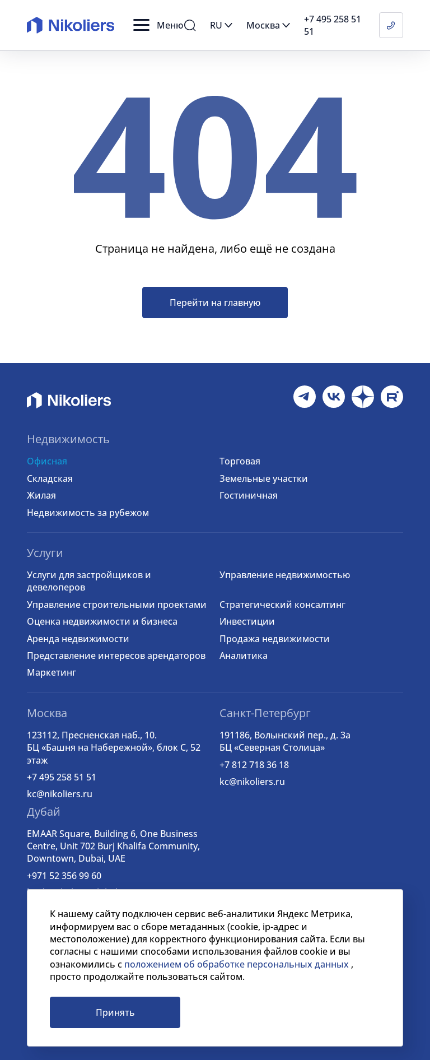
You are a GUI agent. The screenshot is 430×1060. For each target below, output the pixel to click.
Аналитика (243, 655)
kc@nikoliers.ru (59, 794)
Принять (115, 1012)
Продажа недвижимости (274, 639)
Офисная (47, 461)
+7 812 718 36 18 (254, 765)
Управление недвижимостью (284, 575)
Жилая (41, 495)
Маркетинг (51, 672)
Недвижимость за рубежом (88, 512)
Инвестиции (247, 621)
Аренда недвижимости (78, 639)
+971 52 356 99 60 (64, 876)
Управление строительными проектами (117, 604)
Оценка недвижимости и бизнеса (102, 621)
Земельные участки (263, 478)
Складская (50, 478)
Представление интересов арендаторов (116, 655)
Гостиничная (248, 495)
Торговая (239, 461)
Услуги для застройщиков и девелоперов (89, 581)
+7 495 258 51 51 (61, 777)
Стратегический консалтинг (282, 604)
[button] (158, 25)
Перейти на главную (215, 302)
